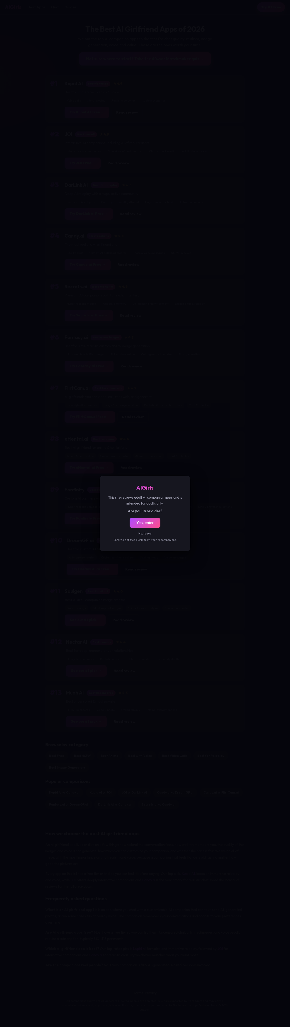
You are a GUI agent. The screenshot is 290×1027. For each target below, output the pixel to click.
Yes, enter (145, 523)
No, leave (145, 533)
